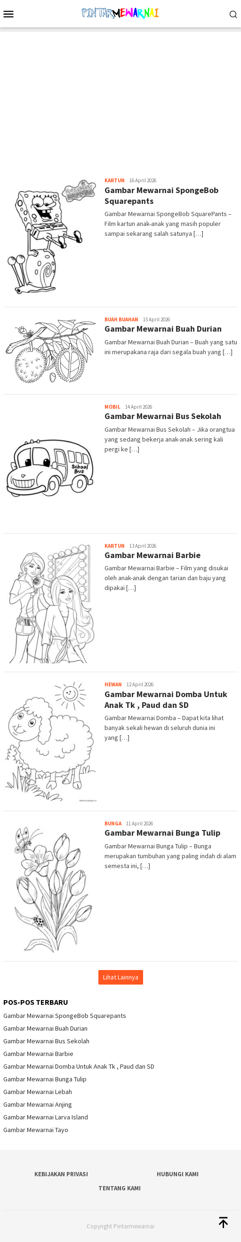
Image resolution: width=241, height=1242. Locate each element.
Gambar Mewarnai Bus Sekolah (162, 416)
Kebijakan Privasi (61, 1174)
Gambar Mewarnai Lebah (37, 1091)
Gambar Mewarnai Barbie (152, 555)
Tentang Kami (119, 1188)
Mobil (112, 407)
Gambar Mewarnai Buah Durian (163, 328)
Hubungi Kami (178, 1174)
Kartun (114, 180)
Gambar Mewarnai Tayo (35, 1130)
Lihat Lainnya (120, 977)
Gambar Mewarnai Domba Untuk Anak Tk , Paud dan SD (165, 699)
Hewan (113, 684)
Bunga (112, 823)
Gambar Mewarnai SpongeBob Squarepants (64, 1015)
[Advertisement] (120, 97)
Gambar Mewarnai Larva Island (45, 1117)
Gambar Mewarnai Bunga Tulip (162, 832)
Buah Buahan (121, 319)
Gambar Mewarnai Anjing (37, 1104)
